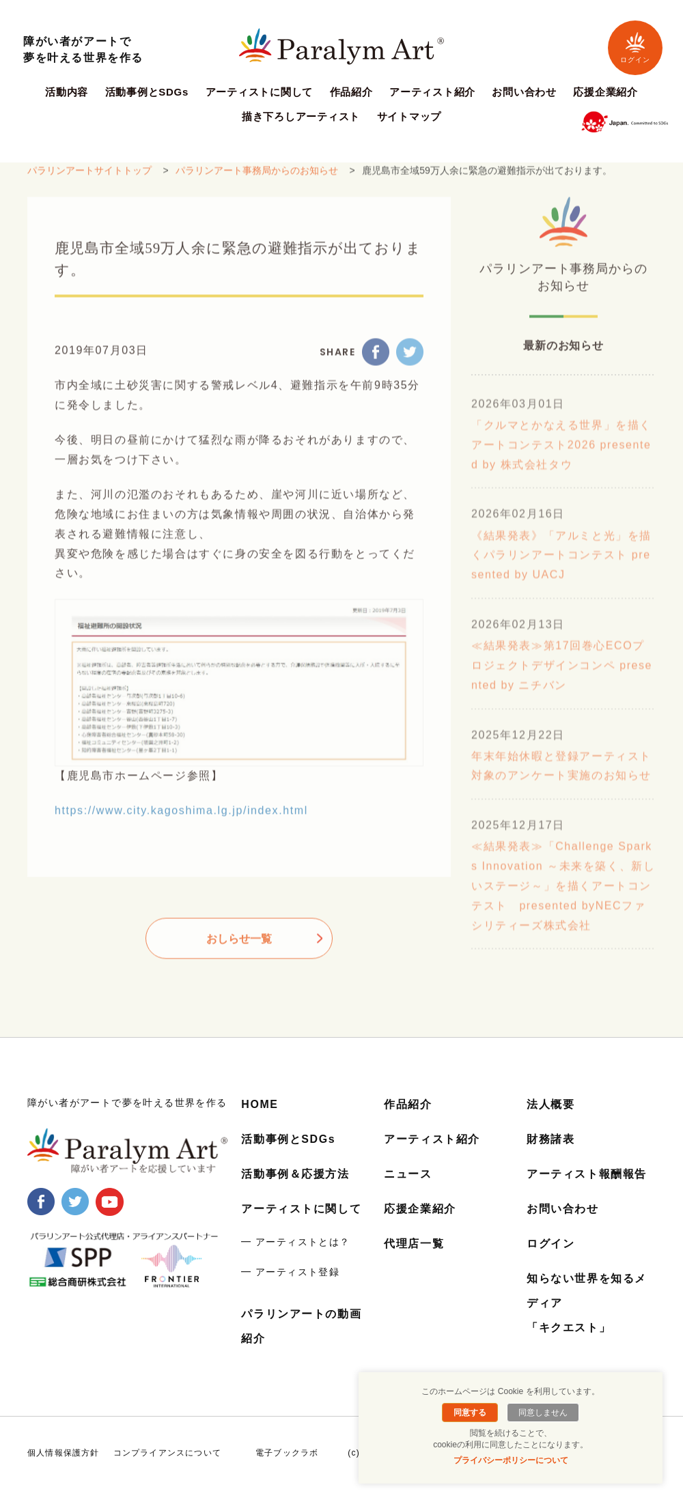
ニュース (408, 1173)
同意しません (543, 1412)
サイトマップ (409, 116)
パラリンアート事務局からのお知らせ (257, 179)
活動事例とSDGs (147, 92)
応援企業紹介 (605, 92)
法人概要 (550, 1104)
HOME (259, 1104)
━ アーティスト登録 (290, 1269)
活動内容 (66, 92)
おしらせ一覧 (239, 948)
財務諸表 (550, 1139)
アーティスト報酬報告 (587, 1173)
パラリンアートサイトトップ (89, 179)
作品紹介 (351, 92)
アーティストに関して (259, 92)
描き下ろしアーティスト (301, 116)
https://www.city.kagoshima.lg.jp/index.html (181, 819)
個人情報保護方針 (63, 1449)
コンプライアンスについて (167, 1449)
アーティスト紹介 (432, 92)
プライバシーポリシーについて (511, 1460)
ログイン (635, 47)
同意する (470, 1412)
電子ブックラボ (286, 1449)
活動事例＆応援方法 (295, 1173)
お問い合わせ (524, 92)
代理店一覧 (414, 1241)
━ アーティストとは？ (295, 1239)
